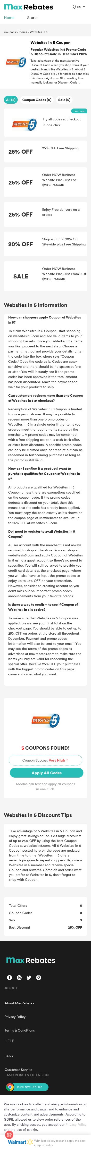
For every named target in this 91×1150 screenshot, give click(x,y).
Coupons (10, 32)
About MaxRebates (19, 1003)
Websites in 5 (39, 32)
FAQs (9, 1056)
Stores (23, 32)
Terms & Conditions (20, 1030)
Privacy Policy (15, 1016)
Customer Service (18, 1069)
